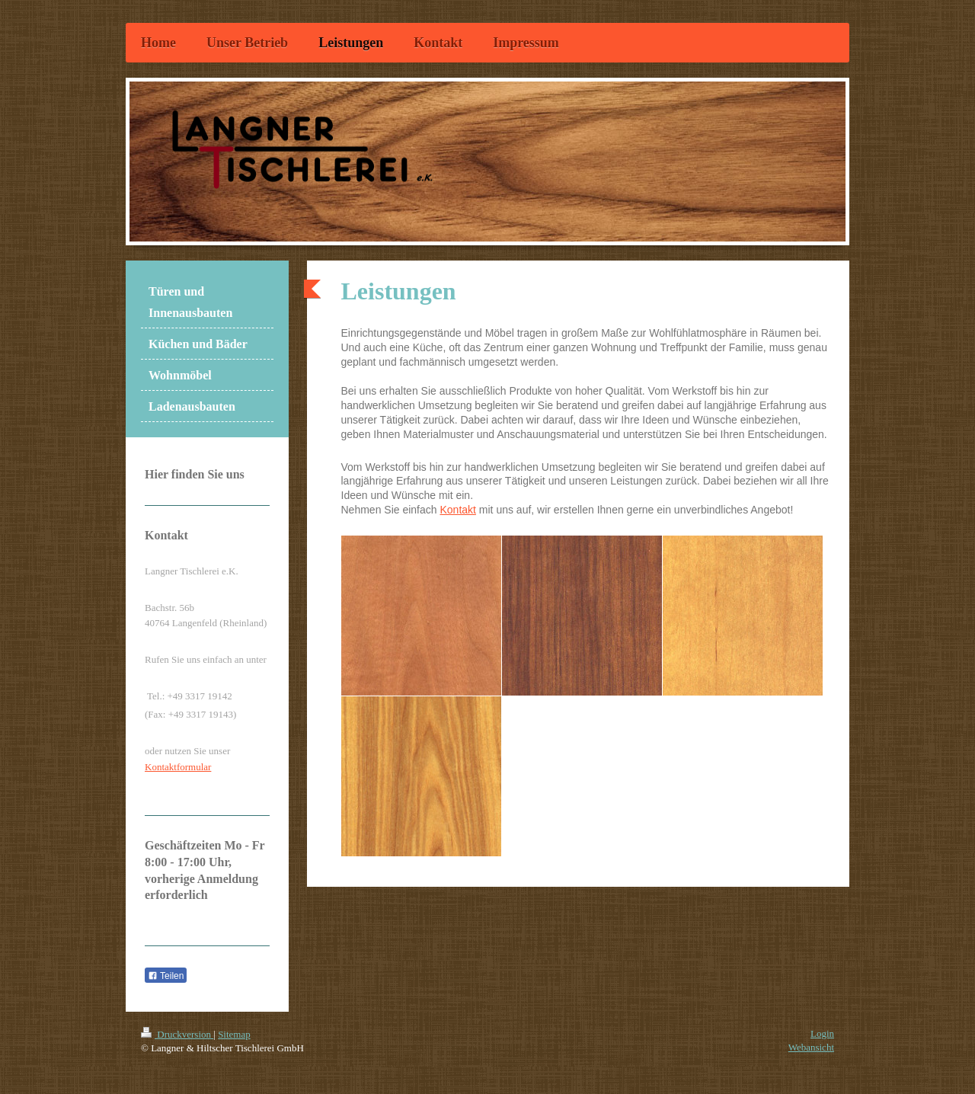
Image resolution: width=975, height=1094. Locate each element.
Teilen (166, 976)
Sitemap (234, 1034)
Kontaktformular (178, 767)
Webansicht (811, 1047)
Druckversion (177, 1034)
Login (822, 1033)
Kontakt (457, 510)
